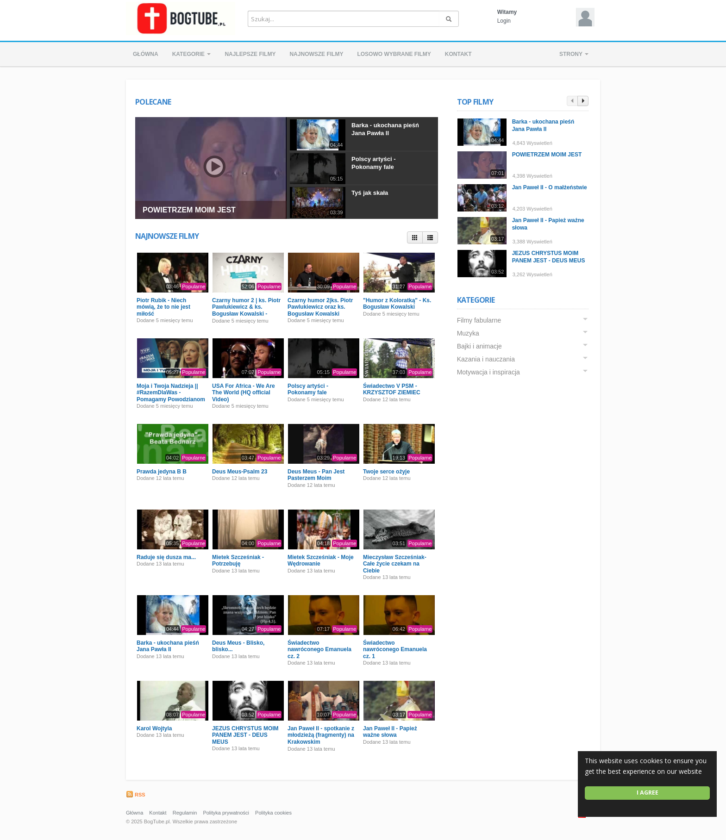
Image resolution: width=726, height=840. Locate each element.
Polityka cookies (273, 812)
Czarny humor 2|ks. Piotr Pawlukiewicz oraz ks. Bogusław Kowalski (320, 307)
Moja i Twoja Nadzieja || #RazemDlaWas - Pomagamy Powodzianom (171, 393)
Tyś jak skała (369, 192)
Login (504, 21)
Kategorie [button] (191, 54)
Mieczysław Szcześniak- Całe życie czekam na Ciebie (394, 564)
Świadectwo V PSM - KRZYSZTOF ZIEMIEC (391, 389)
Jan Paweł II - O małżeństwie (549, 187)
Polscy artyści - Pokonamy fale (373, 163)
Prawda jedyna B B (162, 471)
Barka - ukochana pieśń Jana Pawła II (385, 129)
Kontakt (458, 54)
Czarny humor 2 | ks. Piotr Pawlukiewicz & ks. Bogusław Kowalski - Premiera (246, 310)
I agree (647, 792)
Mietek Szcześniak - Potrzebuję (238, 560)
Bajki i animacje (479, 346)
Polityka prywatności (226, 812)
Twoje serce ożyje (386, 471)
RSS (135, 794)
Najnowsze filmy (316, 54)
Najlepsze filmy (250, 54)
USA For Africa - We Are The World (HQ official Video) (243, 393)
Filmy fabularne (479, 320)
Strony (573, 54)
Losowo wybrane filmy (394, 54)
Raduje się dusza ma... (166, 557)
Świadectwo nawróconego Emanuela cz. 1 (395, 650)
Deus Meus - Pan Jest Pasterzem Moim (316, 474)
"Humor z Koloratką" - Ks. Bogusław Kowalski (397, 303)
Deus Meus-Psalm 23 (239, 471)
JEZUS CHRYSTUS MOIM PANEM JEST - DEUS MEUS (245, 735)
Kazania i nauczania (486, 359)
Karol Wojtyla (154, 728)
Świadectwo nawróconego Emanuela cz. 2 (319, 650)
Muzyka (468, 333)
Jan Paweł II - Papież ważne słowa (390, 731)
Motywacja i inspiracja (488, 372)
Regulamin (185, 812)
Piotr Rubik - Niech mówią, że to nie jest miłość (163, 307)
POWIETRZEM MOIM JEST (189, 210)
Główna (145, 54)
